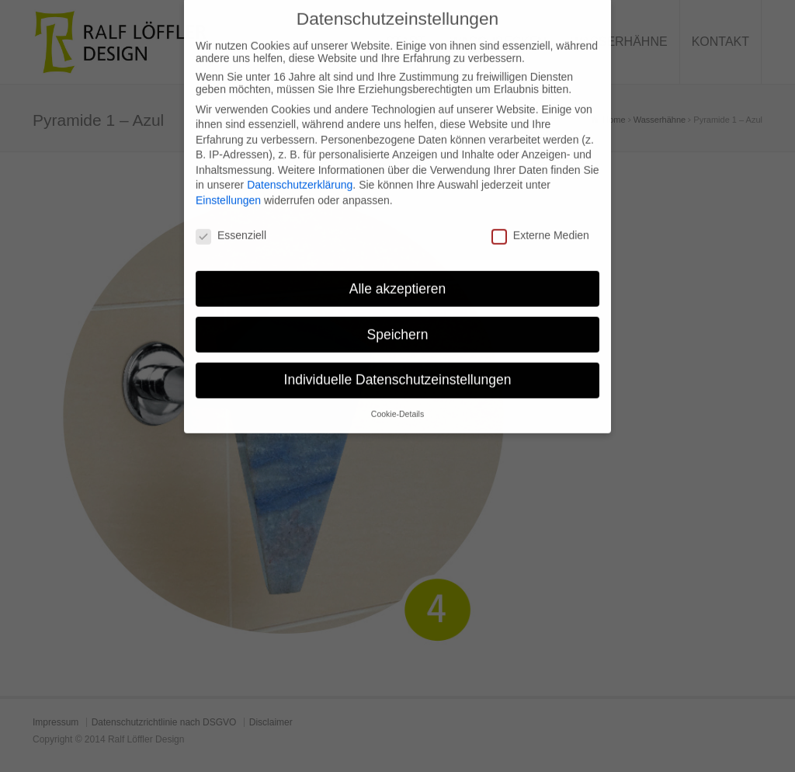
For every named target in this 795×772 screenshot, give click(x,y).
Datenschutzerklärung (299, 175)
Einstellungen (228, 190)
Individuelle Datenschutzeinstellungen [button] (398, 369)
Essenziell (231, 225)
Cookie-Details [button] (397, 404)
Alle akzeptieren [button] (397, 278)
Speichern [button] (398, 324)
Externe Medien (540, 225)
